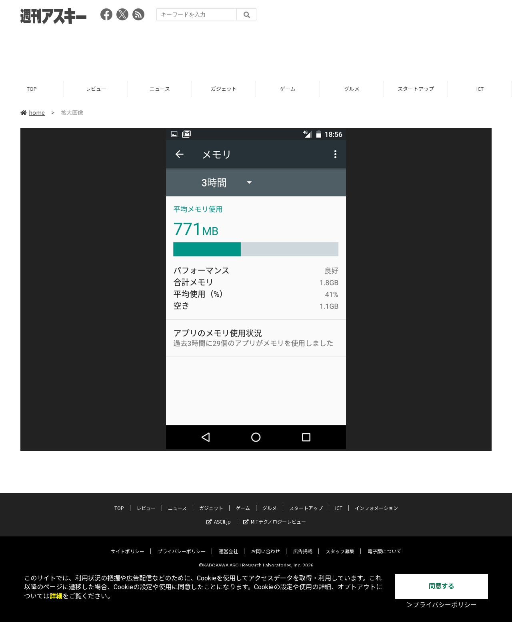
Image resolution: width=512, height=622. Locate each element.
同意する (441, 586)
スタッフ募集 (340, 545)
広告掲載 (302, 545)
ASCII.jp (218, 515)
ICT (480, 89)
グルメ (352, 89)
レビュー (96, 89)
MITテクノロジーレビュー (274, 515)
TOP (32, 89)
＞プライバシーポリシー (441, 605)
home (32, 113)
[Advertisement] (256, 50)
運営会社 (228, 545)
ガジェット (224, 89)
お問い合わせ (265, 545)
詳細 (56, 596)
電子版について (384, 545)
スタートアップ (416, 89)
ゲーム (288, 89)
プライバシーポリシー (182, 545)
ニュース (160, 89)
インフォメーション (376, 501)
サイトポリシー (127, 545)
